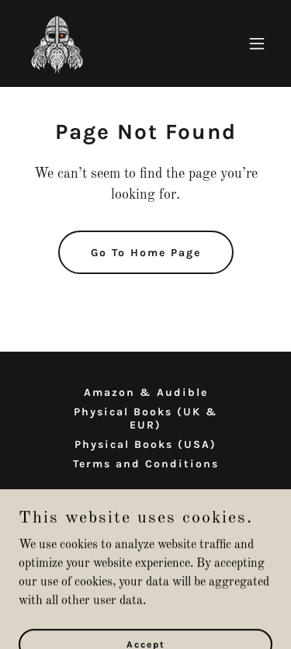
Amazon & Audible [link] (146, 392)
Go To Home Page (146, 252)
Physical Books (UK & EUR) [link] (146, 418)
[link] (57, 43)
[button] (256, 43)
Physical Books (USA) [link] (145, 444)
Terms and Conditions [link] (146, 463)
